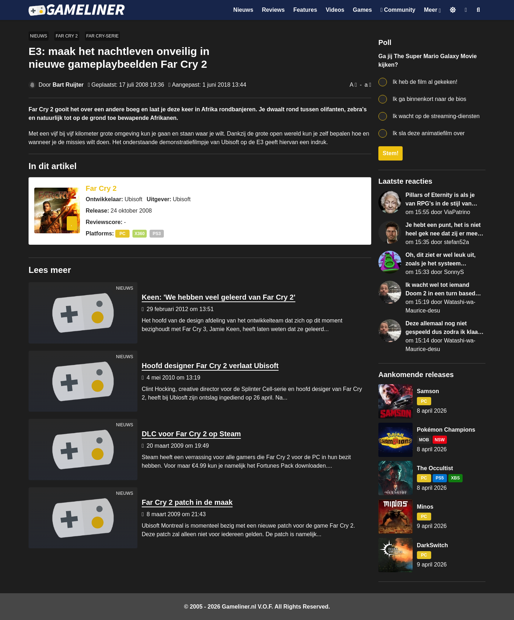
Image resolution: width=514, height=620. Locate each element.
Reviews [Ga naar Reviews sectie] (273, 10)
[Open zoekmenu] (478, 10)
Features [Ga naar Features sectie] (305, 10)
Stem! (390, 153)
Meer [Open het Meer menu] (430, 10)
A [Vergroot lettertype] (351, 85)
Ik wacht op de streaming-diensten (436, 116)
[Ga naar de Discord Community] (398, 10)
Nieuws (38, 36)
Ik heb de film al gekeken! (425, 82)
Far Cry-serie (102, 36)
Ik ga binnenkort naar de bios (429, 99)
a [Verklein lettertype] (366, 85)
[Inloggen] (466, 10)
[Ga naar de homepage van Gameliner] (77, 10)
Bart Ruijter (68, 85)
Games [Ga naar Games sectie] (362, 10)
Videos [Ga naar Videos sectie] (335, 10)
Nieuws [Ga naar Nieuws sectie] (243, 10)
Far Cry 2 (67, 36)
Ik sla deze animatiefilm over (429, 133)
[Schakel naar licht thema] (452, 9)
